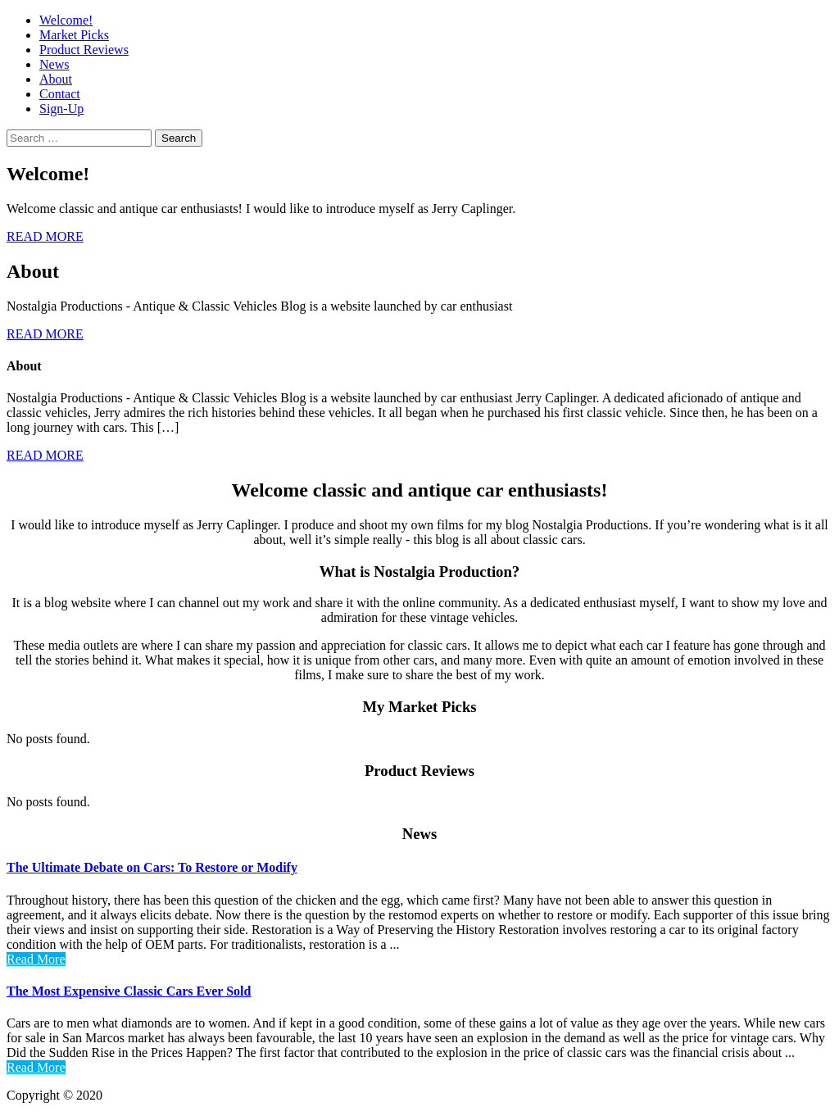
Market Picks (74, 35)
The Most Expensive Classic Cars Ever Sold (129, 991)
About (55, 79)
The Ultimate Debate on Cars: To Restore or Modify (152, 867)
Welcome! (66, 20)
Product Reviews (84, 50)
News (54, 64)
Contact (59, 94)
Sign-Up (61, 109)
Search (178, 138)
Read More (36, 959)
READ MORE (45, 236)
